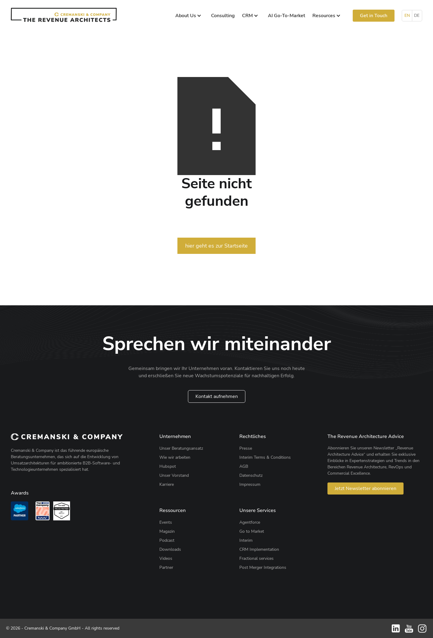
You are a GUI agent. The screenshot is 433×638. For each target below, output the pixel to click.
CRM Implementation (259, 549)
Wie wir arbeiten (174, 457)
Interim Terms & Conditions (265, 457)
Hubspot (167, 466)
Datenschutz (251, 475)
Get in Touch (373, 15)
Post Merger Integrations (262, 567)
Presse (245, 448)
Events (165, 522)
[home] (64, 15)
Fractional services (256, 558)
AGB (243, 466)
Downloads (170, 549)
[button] (189, 15)
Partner (166, 567)
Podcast (166, 540)
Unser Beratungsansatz (181, 448)
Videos (165, 558)
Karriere (166, 484)
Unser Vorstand (174, 475)
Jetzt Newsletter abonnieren (365, 488)
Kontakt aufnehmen (216, 396)
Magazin (167, 531)
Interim (246, 540)
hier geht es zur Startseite (216, 245)
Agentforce (249, 522)
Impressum (249, 484)
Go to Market (251, 531)
